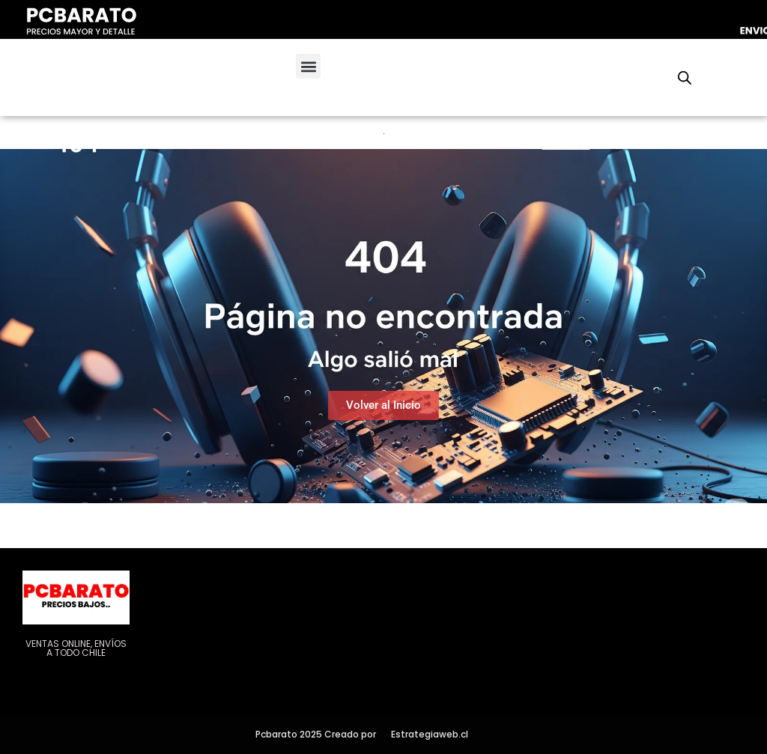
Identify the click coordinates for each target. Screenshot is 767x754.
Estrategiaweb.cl (429, 734)
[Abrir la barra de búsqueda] (684, 78)
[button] (308, 66)
